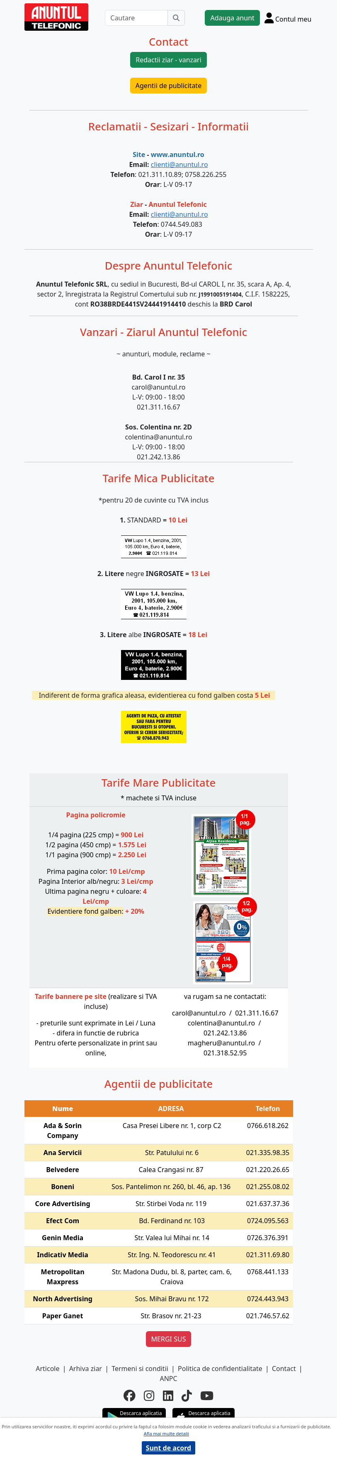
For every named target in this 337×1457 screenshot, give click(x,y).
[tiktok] (187, 1396)
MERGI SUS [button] (168, 1339)
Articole (47, 1368)
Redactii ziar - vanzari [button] (168, 59)
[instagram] (149, 1396)
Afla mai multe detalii (166, 1433)
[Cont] (288, 18)
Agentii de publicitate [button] (168, 85)
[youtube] (206, 1396)
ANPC (168, 1378)
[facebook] (130, 1396)
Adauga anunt (232, 17)
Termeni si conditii (140, 1368)
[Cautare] (136, 18)
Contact (284, 1368)
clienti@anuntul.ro (179, 164)
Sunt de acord (168, 1447)
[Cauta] (176, 18)
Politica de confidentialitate (220, 1368)
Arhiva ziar (85, 1368)
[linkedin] (168, 1396)
